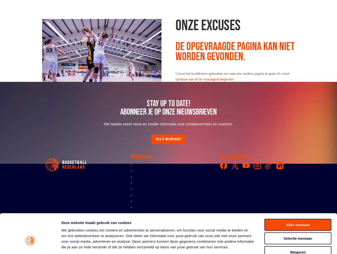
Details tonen (253, 245)
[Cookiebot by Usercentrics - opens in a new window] (30, 244)
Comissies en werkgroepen (154, 183)
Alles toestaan (298, 197)
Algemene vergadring (149, 171)
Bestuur (140, 177)
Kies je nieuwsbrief (169, 139)
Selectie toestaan (298, 211)
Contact (140, 165)
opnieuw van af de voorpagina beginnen (205, 79)
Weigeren (298, 224)
